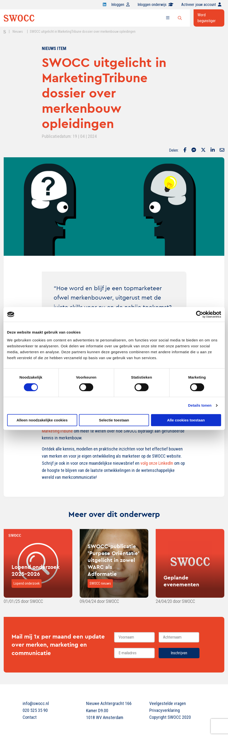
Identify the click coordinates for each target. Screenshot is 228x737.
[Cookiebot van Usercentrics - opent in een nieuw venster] (199, 314)
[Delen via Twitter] (203, 150)
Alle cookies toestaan (186, 420)
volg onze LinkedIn (156, 463)
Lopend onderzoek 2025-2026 (36, 570)
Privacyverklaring (164, 710)
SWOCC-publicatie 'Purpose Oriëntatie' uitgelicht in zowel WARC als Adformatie (114, 560)
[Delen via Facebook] (184, 150)
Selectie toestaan (114, 420)
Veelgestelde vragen (167, 703)
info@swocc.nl (36, 703)
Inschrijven (179, 653)
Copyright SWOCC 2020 (170, 717)
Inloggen (120, 4)
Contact (30, 717)
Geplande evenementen (181, 581)
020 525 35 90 (35, 710)
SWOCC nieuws (100, 583)
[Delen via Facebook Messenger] (193, 150)
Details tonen (200, 405)
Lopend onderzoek (27, 583)
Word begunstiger (207, 18)
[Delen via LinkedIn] (213, 150)
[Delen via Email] (222, 150)
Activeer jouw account (201, 4)
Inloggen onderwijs (155, 4)
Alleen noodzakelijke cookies (42, 420)
